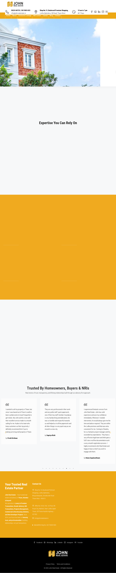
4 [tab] (53, 468)
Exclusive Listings (24, 15)
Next (110, 432)
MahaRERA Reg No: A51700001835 (45, 525)
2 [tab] (46, 468)
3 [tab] (49, 468)
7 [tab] (63, 468)
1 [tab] (43, 468)
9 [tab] (70, 468)
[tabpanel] (19, 421)
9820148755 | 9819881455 (20, 10)
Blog (51, 15)
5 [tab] (56, 468)
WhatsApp (48, 542)
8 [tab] (66, 468)
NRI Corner (37, 15)
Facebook (38, 542)
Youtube (79, 542)
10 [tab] (73, 468)
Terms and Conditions (63, 564)
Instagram (69, 542)
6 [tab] (60, 468)
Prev (5, 432)
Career (45, 15)
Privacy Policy (50, 564)
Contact (58, 15)
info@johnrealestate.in (41, 518)
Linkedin (59, 542)
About (14, 15)
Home (8, 15)
